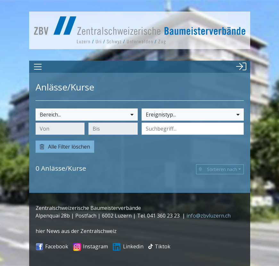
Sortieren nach (218, 169)
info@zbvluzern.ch (208, 215)
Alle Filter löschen (65, 146)
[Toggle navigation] (37, 67)
